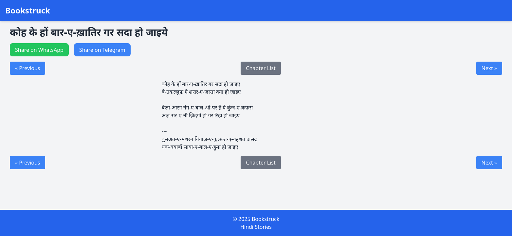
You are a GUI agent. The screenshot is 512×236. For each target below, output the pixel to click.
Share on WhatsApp (39, 49)
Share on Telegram (102, 49)
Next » (489, 68)
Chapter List (260, 68)
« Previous (27, 68)
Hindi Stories (256, 226)
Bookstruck (27, 10)
